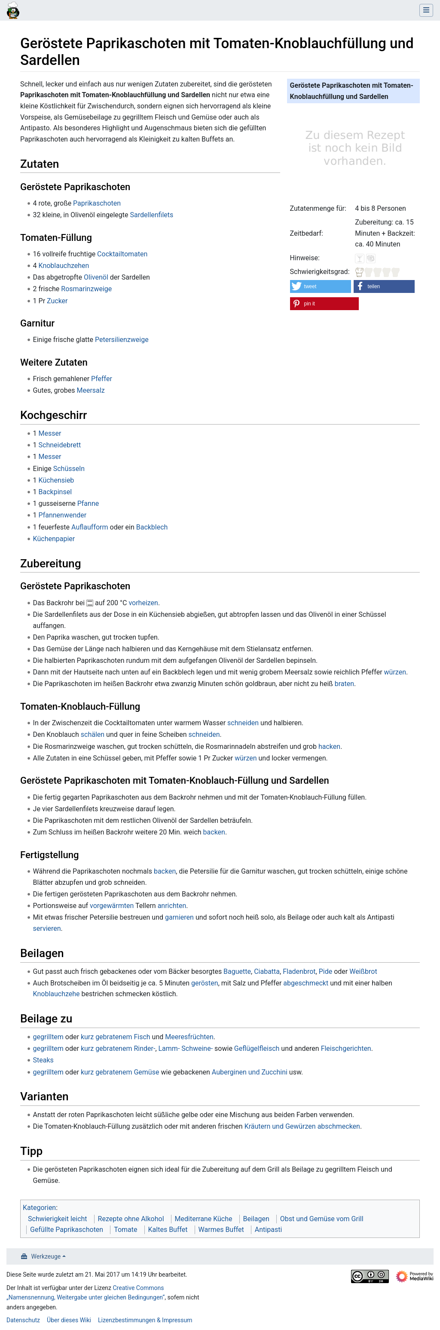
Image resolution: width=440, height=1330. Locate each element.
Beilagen (256, 1219)
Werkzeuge (46, 1256)
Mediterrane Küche (203, 1219)
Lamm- (169, 1048)
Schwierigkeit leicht (57, 1219)
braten (344, 684)
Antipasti (268, 1229)
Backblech (152, 527)
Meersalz (90, 390)
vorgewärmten (112, 906)
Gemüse (146, 1072)
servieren (47, 928)
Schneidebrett (60, 445)
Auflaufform (89, 527)
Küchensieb (56, 480)
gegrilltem (48, 1037)
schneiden (243, 723)
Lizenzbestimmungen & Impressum (145, 1320)
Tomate (125, 1229)
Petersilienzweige (122, 340)
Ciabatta (267, 971)
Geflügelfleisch (257, 1048)
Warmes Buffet (221, 1229)
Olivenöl (96, 277)
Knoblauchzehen (64, 266)
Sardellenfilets (152, 215)
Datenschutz (23, 1320)
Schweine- (197, 1048)
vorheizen (143, 603)
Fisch (142, 1037)
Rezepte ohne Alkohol (131, 1219)
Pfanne (88, 503)
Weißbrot (363, 971)
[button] (320, 286)
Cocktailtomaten (122, 254)
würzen (395, 672)
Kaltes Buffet (168, 1229)
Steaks (43, 1060)
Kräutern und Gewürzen (280, 1126)
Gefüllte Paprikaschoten (66, 1229)
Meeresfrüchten (189, 1037)
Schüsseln (69, 469)
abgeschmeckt (305, 983)
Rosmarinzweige (86, 289)
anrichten (172, 906)
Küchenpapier (54, 539)
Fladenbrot (299, 971)
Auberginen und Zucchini (249, 1072)
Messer (50, 433)
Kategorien (39, 1208)
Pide (326, 971)
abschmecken (339, 1126)
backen (214, 832)
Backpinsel (55, 492)
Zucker (57, 301)
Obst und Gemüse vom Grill (322, 1219)
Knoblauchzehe (56, 994)
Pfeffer (101, 379)
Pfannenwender (63, 515)
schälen (92, 734)
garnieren (179, 917)
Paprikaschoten (97, 203)
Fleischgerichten (346, 1048)
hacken (329, 746)
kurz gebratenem (106, 1037)
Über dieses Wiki (69, 1320)
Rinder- (144, 1048)
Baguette (237, 971)
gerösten (204, 983)
